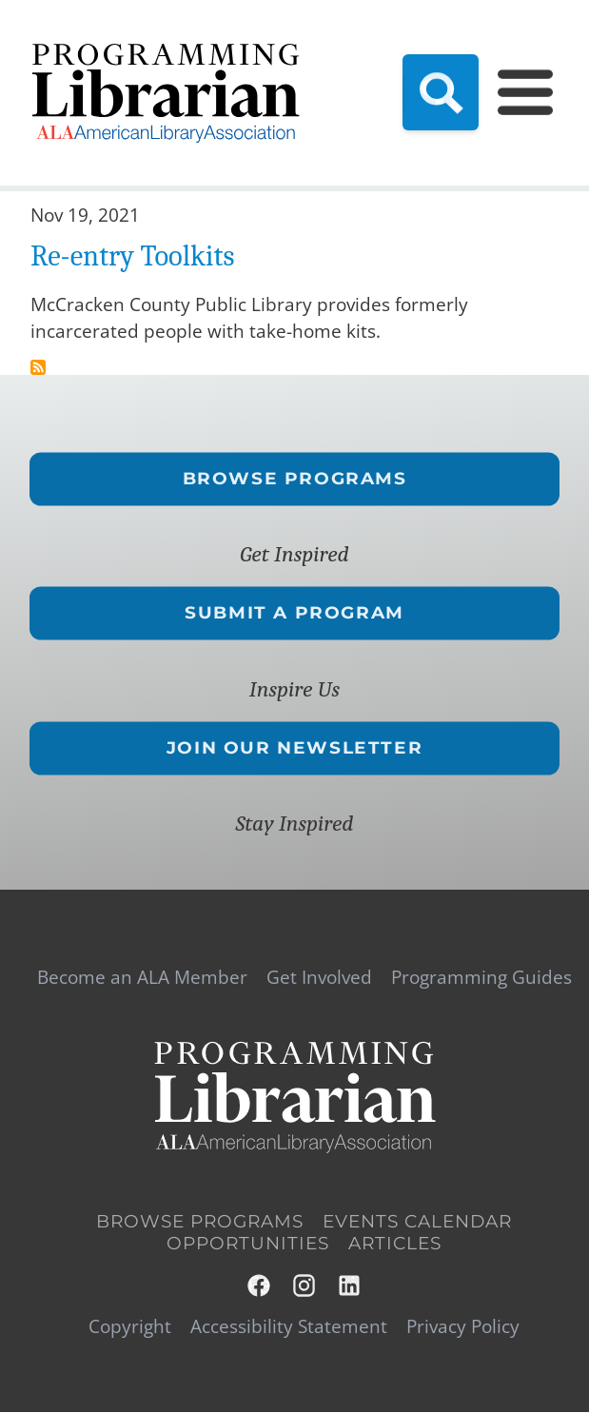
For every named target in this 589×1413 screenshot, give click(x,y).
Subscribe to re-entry (38, 367)
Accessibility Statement (288, 1327)
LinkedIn (350, 1285)
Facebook (259, 1285)
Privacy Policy (463, 1327)
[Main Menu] (525, 92)
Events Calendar (417, 1222)
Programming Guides (481, 978)
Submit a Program (294, 612)
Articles (395, 1244)
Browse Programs (295, 478)
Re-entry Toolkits (132, 256)
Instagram (305, 1285)
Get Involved (319, 978)
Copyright (129, 1327)
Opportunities (248, 1244)
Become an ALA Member (142, 978)
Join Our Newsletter (294, 747)
